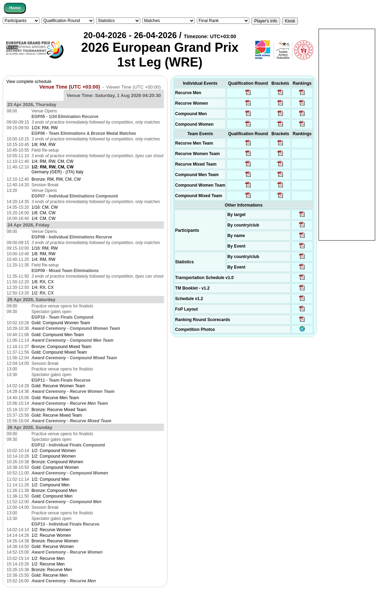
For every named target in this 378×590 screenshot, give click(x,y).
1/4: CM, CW (43, 218)
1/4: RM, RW (43, 259)
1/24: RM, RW (44, 127)
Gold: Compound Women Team (60, 322)
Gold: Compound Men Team (57, 334)
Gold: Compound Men (51, 496)
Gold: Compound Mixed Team (59, 352)
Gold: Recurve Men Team (55, 397)
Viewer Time (133, 87)
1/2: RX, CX (42, 293)
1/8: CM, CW (43, 212)
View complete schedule (28, 81)
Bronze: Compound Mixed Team (61, 346)
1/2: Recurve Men (48, 558)
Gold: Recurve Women (52, 546)
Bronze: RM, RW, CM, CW (56, 179)
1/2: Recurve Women (51, 529)
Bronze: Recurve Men (51, 569)
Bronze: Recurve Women (54, 541)
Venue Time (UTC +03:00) (70, 87)
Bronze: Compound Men (54, 490)
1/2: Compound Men (50, 479)
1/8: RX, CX (42, 281)
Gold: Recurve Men (49, 575)
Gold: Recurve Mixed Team (56, 415)
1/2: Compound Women (53, 450)
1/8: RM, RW (43, 144)
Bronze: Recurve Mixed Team (58, 409)
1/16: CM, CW (44, 207)
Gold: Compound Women (55, 467)
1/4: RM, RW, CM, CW (52, 161)
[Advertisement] (347, 134)
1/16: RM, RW (44, 248)
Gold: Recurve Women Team (58, 385)
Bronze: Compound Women (57, 461)
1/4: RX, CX (42, 287)
